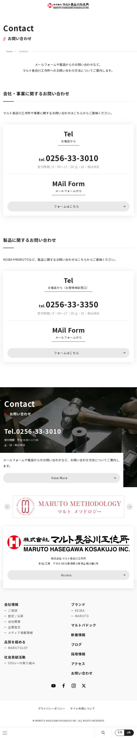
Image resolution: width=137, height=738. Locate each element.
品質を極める (15, 641)
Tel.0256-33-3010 (32, 431)
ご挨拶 (12, 610)
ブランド (78, 604)
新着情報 (78, 634)
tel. (68, 159)
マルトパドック (83, 625)
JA (129, 732)
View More (59, 478)
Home (9, 51)
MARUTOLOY (18, 648)
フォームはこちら (66, 206)
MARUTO (82, 616)
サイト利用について (82, 708)
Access (66, 575)
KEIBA (80, 610)
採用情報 (78, 653)
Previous (7, 507)
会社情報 (11, 604)
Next (129, 507)
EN (120, 732)
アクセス (78, 663)
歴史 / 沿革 (16, 616)
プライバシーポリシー (51, 708)
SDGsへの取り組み (21, 663)
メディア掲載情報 (20, 632)
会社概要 (14, 621)
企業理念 (14, 627)
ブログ (76, 644)
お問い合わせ (82, 673)
